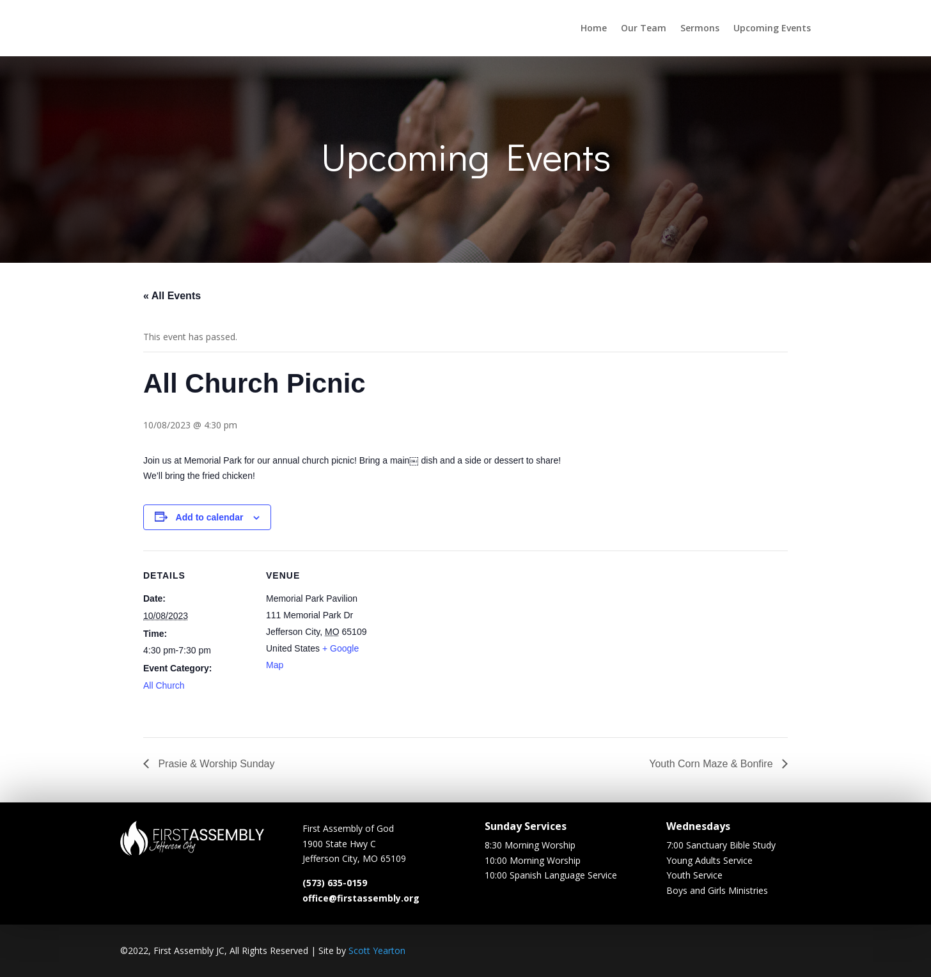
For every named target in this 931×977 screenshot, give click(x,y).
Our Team (643, 28)
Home (594, 28)
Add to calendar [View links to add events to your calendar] (210, 517)
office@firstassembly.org (360, 902)
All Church (164, 685)
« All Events (172, 295)
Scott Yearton (376, 950)
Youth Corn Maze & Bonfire (712, 763)
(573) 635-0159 (334, 886)
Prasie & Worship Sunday (214, 763)
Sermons (699, 28)
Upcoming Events (772, 28)
